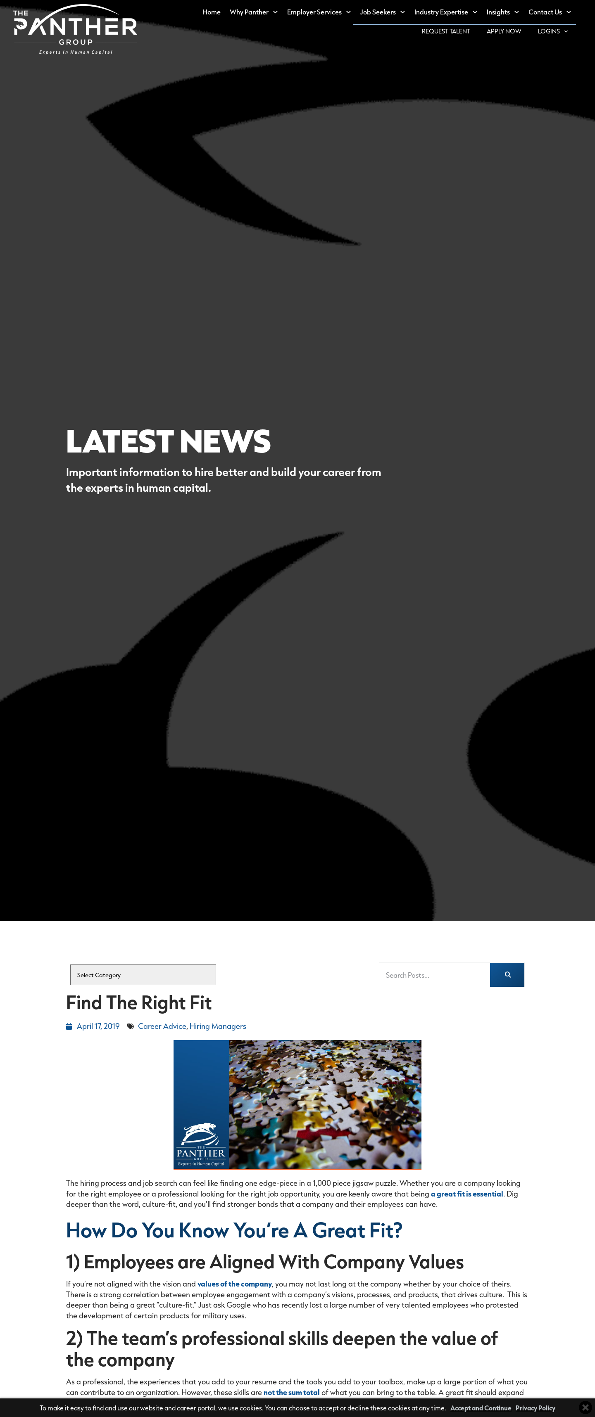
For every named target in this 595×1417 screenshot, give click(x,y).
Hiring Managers (218, 1026)
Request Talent (456, 32)
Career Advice (162, 1026)
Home (219, 13)
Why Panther (262, 12)
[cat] (143, 974)
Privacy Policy (535, 1408)
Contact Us (558, 12)
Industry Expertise (454, 12)
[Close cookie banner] (585, 1407)
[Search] (507, 975)
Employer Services (327, 12)
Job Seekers (391, 12)
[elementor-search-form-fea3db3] (434, 975)
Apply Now (514, 32)
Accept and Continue (481, 1408)
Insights (511, 12)
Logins (563, 31)
